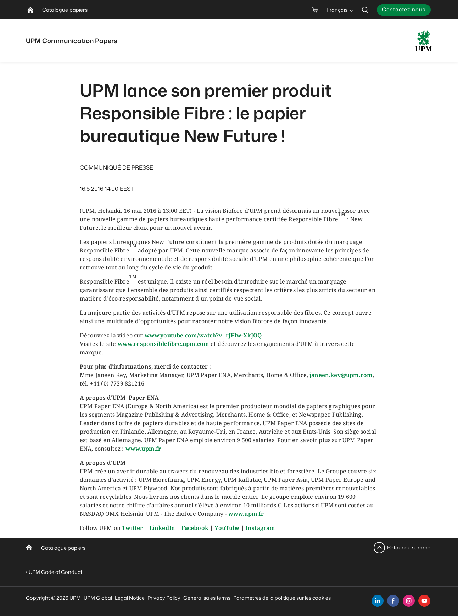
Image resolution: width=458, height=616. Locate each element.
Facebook (194, 528)
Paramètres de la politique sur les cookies (282, 597)
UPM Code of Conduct (55, 572)
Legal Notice (130, 597)
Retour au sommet (409, 547)
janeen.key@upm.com (341, 375)
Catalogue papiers (63, 548)
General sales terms (206, 597)
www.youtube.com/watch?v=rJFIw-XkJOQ (203, 335)
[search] (365, 9)
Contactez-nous (403, 9)
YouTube (226, 528)
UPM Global (98, 597)
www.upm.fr (143, 448)
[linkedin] (378, 601)
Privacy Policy (163, 597)
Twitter (132, 528)
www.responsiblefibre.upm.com (163, 344)
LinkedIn (162, 528)
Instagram (260, 528)
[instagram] (409, 601)
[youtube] (424, 601)
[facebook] (393, 601)
